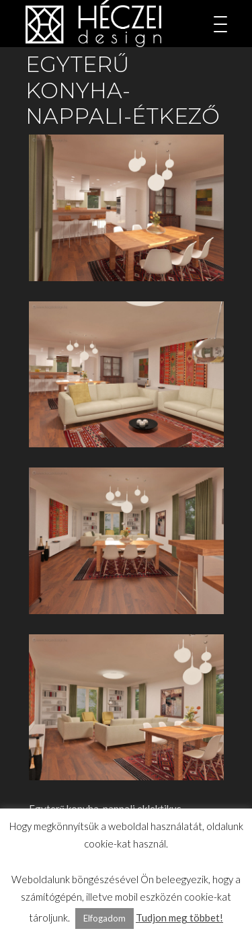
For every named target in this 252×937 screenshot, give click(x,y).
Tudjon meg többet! (179, 917)
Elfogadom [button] (104, 918)
